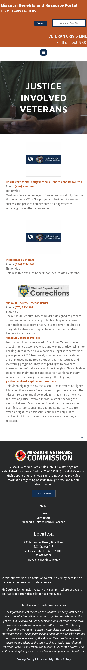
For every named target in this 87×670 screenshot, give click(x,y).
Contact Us (43, 517)
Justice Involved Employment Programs (31, 381)
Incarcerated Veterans (20, 259)
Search (40, 23)
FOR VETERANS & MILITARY (18, 11)
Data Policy (63, 659)
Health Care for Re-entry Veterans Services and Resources (44, 182)
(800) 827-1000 (25, 186)
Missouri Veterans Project (23, 337)
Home (43, 513)
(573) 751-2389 (24, 307)
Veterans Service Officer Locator (43, 522)
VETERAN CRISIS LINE (67, 36)
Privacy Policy (25, 659)
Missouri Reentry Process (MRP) (27, 303)
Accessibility (45, 659)
